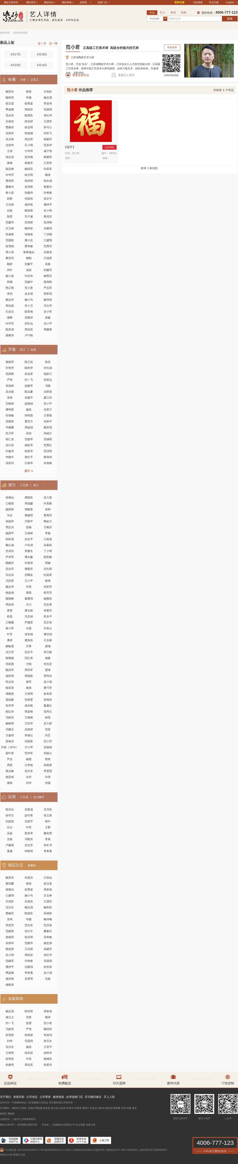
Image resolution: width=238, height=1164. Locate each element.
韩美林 (29, 1035)
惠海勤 (48, 281)
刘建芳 (48, 270)
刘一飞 (29, 379)
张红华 (48, 115)
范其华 (48, 145)
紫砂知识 (49, 2)
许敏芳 (10, 451)
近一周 (53, 43)
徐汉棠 (10, 103)
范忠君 (48, 604)
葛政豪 (10, 699)
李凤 (48, 839)
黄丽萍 (10, 361)
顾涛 (48, 174)
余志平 (29, 539)
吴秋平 (48, 421)
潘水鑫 (29, 557)
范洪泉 (48, 925)
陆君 (9, 216)
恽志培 (10, 681)
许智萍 (10, 367)
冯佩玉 (10, 729)
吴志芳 (29, 845)
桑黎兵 (10, 186)
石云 (9, 827)
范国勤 (10, 373)
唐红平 (29, 457)
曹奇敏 (29, 246)
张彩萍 (48, 586)
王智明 (29, 693)
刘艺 (48, 735)
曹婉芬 (10, 127)
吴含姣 (10, 391)
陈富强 (10, 329)
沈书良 (48, 809)
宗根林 (10, 403)
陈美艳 (29, 311)
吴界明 (29, 978)
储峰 (9, 317)
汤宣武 (10, 463)
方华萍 (29, 151)
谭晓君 (29, 509)
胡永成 (48, 180)
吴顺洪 (29, 317)
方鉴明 (10, 735)
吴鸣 (9, 919)
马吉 (9, 515)
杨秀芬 (48, 275)
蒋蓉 (29, 91)
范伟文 (48, 711)
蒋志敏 (10, 771)
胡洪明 (29, 180)
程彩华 (29, 451)
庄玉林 (10, 228)
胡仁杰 (10, 439)
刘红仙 (29, 323)
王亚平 (48, 1046)
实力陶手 (38, 797)
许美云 (48, 628)
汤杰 (29, 270)
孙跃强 (10, 539)
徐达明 (29, 127)
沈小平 (48, 323)
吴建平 (29, 397)
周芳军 (29, 669)
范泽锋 (48, 222)
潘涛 (9, 640)
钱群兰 (48, 373)
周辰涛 (10, 604)
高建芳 (48, 949)
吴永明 (29, 293)
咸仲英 (29, 204)
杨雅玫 (48, 598)
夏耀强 (29, 598)
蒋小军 (10, 628)
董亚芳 (10, 258)
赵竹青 (29, 815)
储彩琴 (29, 445)
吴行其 (10, 445)
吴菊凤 (48, 545)
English (231, 2)
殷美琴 (29, 833)
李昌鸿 (48, 103)
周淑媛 (29, 503)
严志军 (48, 287)
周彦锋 (29, 711)
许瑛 (48, 777)
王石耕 (10, 204)
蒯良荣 (48, 833)
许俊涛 (29, 562)
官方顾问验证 (93, 1096)
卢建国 (10, 845)
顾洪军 (10, 669)
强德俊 (29, 234)
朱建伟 (29, 192)
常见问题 (214, 2)
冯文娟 (29, 616)
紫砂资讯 (31, 2)
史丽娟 (48, 747)
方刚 (29, 664)
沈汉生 (10, 907)
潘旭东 (29, 640)
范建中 (29, 281)
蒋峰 (9, 163)
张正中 (48, 198)
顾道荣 (29, 210)
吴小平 (48, 403)
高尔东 (29, 771)
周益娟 (29, 427)
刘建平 (29, 264)
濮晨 (29, 592)
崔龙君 (29, 373)
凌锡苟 (10, 937)
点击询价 (109, 147)
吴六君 (48, 497)
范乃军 (10, 433)
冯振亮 (10, 1029)
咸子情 (48, 151)
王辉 (48, 827)
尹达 (9, 759)
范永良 (10, 115)
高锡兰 (48, 433)
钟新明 (29, 851)
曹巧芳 (48, 687)
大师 (23, 79)
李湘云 (29, 735)
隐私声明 (32, 1124)
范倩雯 (29, 699)
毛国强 (48, 109)
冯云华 (48, 305)
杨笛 (29, 687)
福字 (70, 146)
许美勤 (48, 503)
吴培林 (29, 186)
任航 (9, 210)
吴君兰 (48, 409)
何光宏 (48, 664)
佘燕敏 (48, 463)
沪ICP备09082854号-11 (51, 1150)
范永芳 (10, 568)
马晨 (29, 628)
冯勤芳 (29, 839)
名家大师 (90, 1124)
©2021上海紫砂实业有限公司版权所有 (84, 1150)
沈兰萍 (10, 652)
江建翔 (48, 240)
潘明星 (10, 409)
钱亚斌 (10, 777)
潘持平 (48, 204)
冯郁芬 (10, 717)
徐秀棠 (29, 103)
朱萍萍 (10, 705)
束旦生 (48, 1041)
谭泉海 (48, 889)
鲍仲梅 (48, 919)
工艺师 (24, 485)
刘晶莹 (10, 821)
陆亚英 (10, 687)
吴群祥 (10, 133)
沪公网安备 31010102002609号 (21, 1150)
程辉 (9, 198)
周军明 (48, 293)
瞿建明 (29, 515)
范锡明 (48, 439)
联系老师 (172, 47)
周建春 (48, 329)
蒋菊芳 (29, 163)
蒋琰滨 (48, 216)
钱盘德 (10, 592)
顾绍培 (10, 97)
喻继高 (48, 1058)
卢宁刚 (29, 335)
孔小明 (29, 145)
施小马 (29, 299)
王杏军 (48, 163)
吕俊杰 (10, 121)
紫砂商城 (66, 2)
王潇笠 (48, 121)
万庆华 (29, 723)
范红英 (29, 658)
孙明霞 (29, 415)
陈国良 (29, 115)
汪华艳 (29, 765)
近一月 (42, 43)
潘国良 (29, 497)
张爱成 (29, 809)
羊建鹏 (10, 427)
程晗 (48, 759)
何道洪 (29, 877)
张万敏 (48, 652)
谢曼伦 (48, 186)
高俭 (29, 433)
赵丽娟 (29, 403)
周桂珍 (29, 109)
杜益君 (48, 574)
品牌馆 (83, 2)
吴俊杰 (48, 252)
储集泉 (10, 984)
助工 (36, 485)
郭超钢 (29, 133)
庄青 (29, 646)
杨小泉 (10, 275)
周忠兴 (10, 527)
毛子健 (29, 216)
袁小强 (48, 681)
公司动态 (31, 1096)
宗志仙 (10, 574)
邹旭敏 (10, 415)
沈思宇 (29, 821)
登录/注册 (179, 2)
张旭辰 (48, 699)
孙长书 (48, 845)
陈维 (48, 580)
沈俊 (9, 839)
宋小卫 (29, 305)
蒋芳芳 (48, 592)
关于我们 (5, 1096)
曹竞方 (29, 421)
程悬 (9, 616)
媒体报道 (58, 1096)
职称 (183, 12)
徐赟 (29, 1023)
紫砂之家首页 (11, 2)
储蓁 (48, 658)
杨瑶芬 (29, 168)
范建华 (10, 222)
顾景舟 (10, 91)
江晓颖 (10, 622)
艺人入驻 (109, 1096)
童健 (9, 851)
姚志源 (48, 943)
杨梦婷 (10, 509)
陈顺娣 (10, 658)
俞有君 (48, 693)
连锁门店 (102, 2)
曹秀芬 (48, 515)
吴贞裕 (10, 139)
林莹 (48, 717)
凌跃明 (10, 675)
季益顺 (10, 109)
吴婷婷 (29, 729)
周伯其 (29, 329)
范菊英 (10, 421)
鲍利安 (29, 228)
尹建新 (29, 622)
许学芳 (10, 323)
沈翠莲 (48, 391)
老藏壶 (32, 865)
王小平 (29, 580)
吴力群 (48, 723)
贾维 (48, 669)
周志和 (29, 139)
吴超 (9, 833)
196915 (113, 153)
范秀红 (48, 445)
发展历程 (18, 1096)
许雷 (29, 1058)
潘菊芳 (29, 568)
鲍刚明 (10, 723)
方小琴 (29, 747)
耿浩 (48, 361)
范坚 (48, 729)
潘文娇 (29, 610)
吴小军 (48, 311)
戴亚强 (48, 427)
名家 (33, 349)
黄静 (9, 782)
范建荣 (10, 931)
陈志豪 (29, 391)
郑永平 (48, 616)
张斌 (9, 397)
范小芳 (48, 741)
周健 (48, 562)
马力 (29, 604)
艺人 (162, 12)
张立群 (48, 815)
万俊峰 (29, 717)
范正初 (48, 622)
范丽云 (48, 753)
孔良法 (10, 311)
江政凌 (48, 539)
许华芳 (10, 174)
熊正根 (10, 287)
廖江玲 (48, 397)
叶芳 (9, 634)
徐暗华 (48, 1052)
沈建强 (48, 228)
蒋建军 (48, 157)
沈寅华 (10, 145)
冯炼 (48, 385)
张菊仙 (10, 497)
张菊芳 (48, 610)
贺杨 (29, 527)
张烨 (48, 509)
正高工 (35, 79)
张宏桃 (29, 634)
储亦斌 (10, 978)
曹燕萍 (10, 180)
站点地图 (80, 1124)
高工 (23, 349)
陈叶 (48, 821)
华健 (29, 97)
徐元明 (29, 174)
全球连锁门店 (74, 1096)
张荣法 (48, 379)
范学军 (29, 753)
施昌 (29, 409)
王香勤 (48, 415)
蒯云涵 (10, 545)
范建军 (10, 960)
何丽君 (29, 741)
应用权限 (22, 1124)
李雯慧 (48, 771)
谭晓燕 (10, 693)
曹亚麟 (10, 883)
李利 (9, 293)
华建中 (10, 457)
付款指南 (198, 2)
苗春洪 (10, 741)
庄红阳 (48, 568)
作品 (152, 12)
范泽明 (48, 451)
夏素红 (48, 705)
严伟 (9, 379)
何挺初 (29, 198)
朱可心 (48, 127)
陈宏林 (10, 168)
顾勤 (29, 258)
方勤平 (29, 521)
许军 (29, 827)
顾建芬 (10, 562)
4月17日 (16, 54)
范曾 (29, 1017)
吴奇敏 (48, 937)
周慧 (9, 765)
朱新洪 (48, 1064)
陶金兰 (48, 521)
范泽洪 (10, 551)
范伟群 (29, 222)
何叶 (9, 270)
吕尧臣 (48, 91)
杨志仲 (10, 299)
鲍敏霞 (10, 646)
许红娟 (48, 367)
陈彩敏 (48, 557)
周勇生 (29, 551)
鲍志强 (48, 97)
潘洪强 (48, 634)
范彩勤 (10, 664)
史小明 (48, 210)
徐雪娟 (10, 246)
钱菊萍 (48, 139)
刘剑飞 (48, 133)
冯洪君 (10, 580)
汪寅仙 (48, 877)
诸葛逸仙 (28, 252)
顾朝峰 (10, 598)
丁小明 (48, 551)
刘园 (48, 782)
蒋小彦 (10, 192)
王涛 (9, 151)
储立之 (10, 1017)
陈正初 (29, 361)
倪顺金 (29, 574)
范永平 (29, 652)
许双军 (48, 168)
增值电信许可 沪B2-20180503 (121, 1150)
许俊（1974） (9, 747)
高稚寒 (48, 765)
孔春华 (29, 463)
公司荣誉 (45, 1096)
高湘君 (10, 234)
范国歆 (10, 240)
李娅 (48, 533)
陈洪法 (10, 809)
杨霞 (29, 759)
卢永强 (29, 545)
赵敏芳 (29, 385)
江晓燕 (10, 503)
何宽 (29, 586)
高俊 (48, 264)
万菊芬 (48, 527)
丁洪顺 (48, 234)
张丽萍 (10, 521)
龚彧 (48, 646)
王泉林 (29, 533)
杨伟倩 (48, 299)
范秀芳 (48, 246)
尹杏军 (10, 557)
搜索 (230, 18)
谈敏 (48, 317)
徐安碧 (29, 121)
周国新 (29, 675)
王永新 (48, 640)
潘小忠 (29, 240)
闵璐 (9, 281)
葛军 (134, 1108)
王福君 (48, 258)
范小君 (29, 287)
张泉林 (10, 385)
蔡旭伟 (48, 457)
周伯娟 (10, 305)
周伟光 (48, 675)
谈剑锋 (29, 705)
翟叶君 (10, 753)
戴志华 (10, 586)
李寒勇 (48, 851)
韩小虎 (10, 252)
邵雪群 (10, 1035)
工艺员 (24, 797)
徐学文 (10, 815)
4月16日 (42, 54)
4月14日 (42, 65)
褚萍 (29, 681)
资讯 (173, 12)
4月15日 (16, 65)
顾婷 (9, 264)
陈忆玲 (10, 711)
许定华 (29, 275)
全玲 (29, 777)
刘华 (29, 782)
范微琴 (29, 439)
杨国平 (10, 533)
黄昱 (9, 610)
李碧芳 (10, 925)
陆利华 (29, 367)
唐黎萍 (10, 335)
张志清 (10, 157)
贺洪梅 (29, 157)
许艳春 (48, 192)
